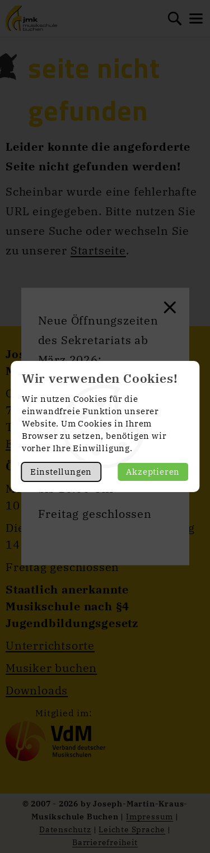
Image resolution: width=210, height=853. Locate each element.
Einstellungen (61, 471)
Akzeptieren (153, 471)
